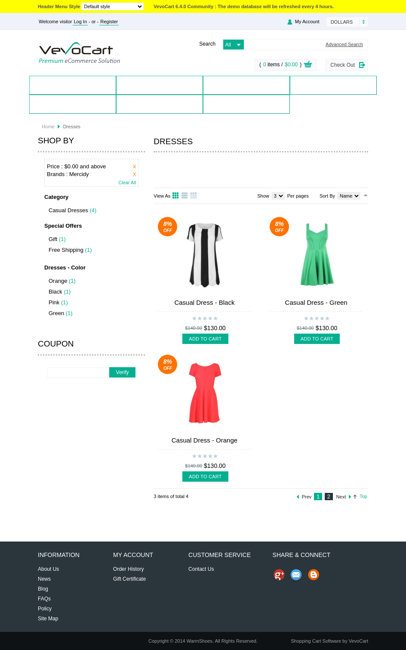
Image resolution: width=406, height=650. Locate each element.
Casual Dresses (68, 210)
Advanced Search (344, 44)
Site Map (48, 619)
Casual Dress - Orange (204, 440)
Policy (45, 609)
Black (55, 291)
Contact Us (159, 104)
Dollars (342, 22)
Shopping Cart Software (316, 641)
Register (109, 21)
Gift (53, 239)
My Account (307, 21)
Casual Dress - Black (204, 302)
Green (56, 313)
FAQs (44, 599)
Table (194, 195)
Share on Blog (313, 574)
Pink (54, 302)
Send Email (296, 574)
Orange (58, 281)
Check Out (342, 65)
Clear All (127, 182)
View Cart (308, 65)
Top (363, 496)
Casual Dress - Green (316, 302)
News (44, 579)
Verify (122, 372)
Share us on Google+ (279, 574)
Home (73, 85)
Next (341, 496)
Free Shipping (66, 250)
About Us (48, 569)
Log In (80, 21)
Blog (246, 104)
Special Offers (333, 85)
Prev (307, 496)
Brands (246, 85)
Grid (175, 195)
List (184, 195)
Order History (128, 569)
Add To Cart (205, 338)
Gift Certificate (129, 579)
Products (159, 85)
